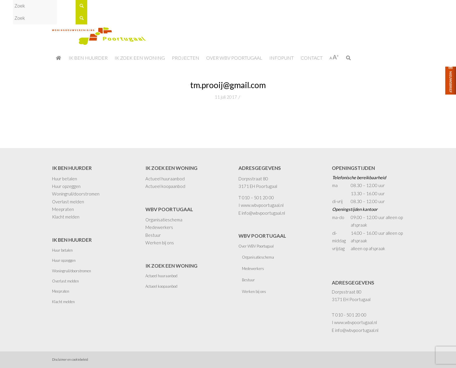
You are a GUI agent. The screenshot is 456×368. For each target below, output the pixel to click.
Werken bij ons (159, 242)
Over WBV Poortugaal (256, 246)
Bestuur (153, 235)
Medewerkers (159, 227)
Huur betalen (64, 178)
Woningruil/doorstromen (75, 193)
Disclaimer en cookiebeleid (70, 359)
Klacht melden (65, 216)
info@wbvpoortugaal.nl (263, 213)
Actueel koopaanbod (165, 186)
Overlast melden (68, 201)
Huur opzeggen (66, 186)
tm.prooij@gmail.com (228, 85)
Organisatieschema (163, 219)
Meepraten (63, 209)
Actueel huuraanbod (165, 178)
